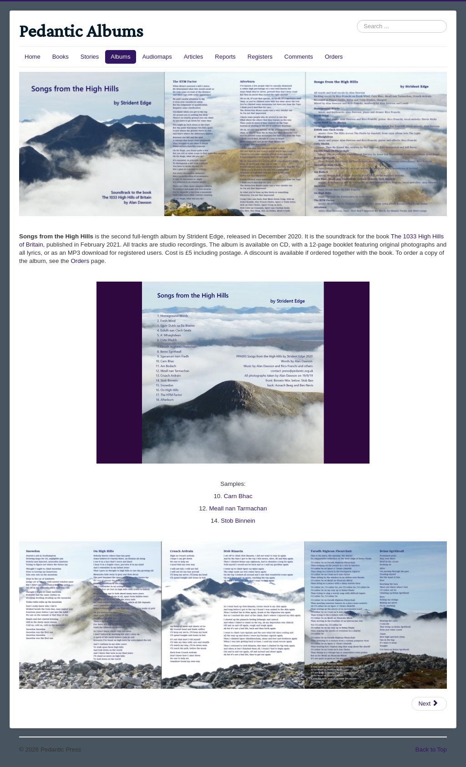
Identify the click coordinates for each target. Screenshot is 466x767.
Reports (225, 56)
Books (60, 56)
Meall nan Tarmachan (238, 508)
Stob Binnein (238, 520)
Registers (260, 56)
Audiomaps (157, 56)
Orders (334, 56)
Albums (120, 56)
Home (33, 56)
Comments (298, 56)
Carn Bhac (238, 496)
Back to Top (431, 749)
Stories (90, 56)
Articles (193, 56)
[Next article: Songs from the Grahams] (429, 704)
